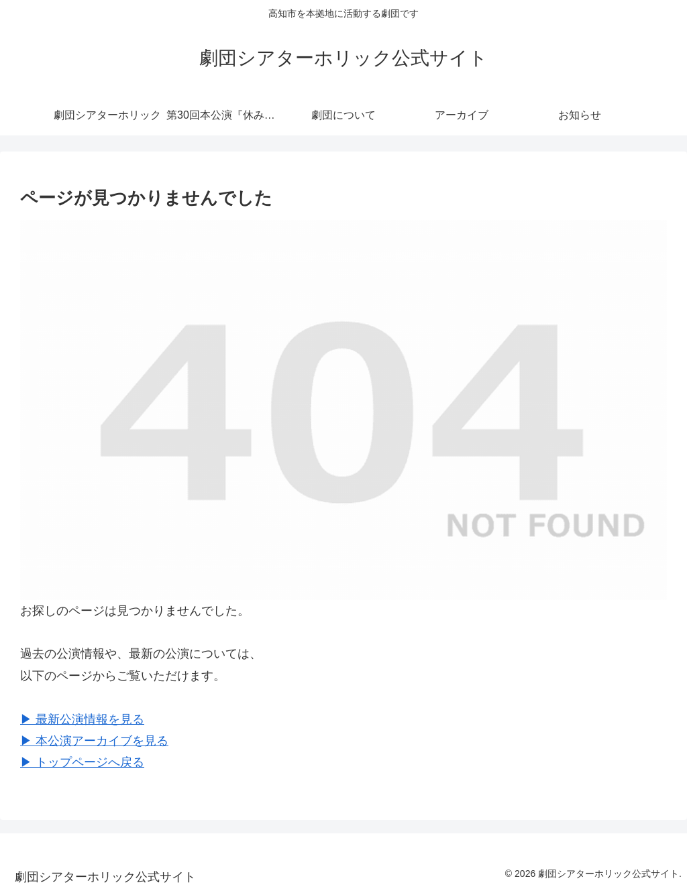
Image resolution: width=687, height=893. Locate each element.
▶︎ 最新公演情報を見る (82, 719)
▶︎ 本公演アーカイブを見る (94, 741)
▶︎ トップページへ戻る (82, 762)
